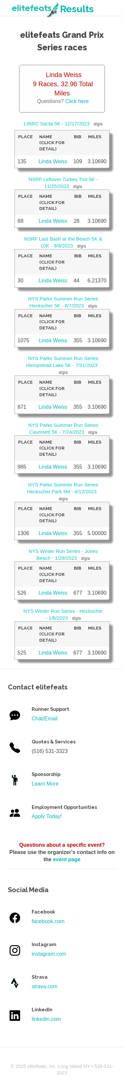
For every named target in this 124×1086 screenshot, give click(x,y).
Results (52, 8)
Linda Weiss (53, 161)
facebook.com (48, 921)
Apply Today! (47, 816)
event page (66, 859)
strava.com (44, 986)
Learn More (45, 784)
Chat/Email (44, 718)
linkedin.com (46, 1019)
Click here (77, 101)
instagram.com (49, 954)
